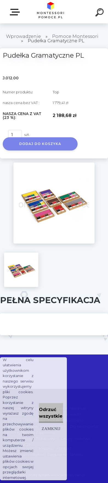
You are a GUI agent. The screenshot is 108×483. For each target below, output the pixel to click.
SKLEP (15, 12)
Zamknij (51, 428)
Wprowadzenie (23, 36)
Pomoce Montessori (75, 36)
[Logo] (50, 11)
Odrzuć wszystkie (50, 413)
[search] (100, 13)
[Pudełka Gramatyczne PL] (54, 164)
